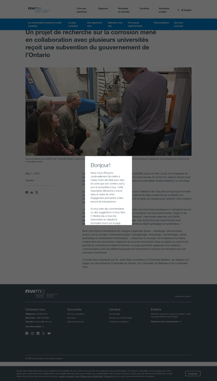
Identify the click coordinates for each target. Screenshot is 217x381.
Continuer (88, 218)
